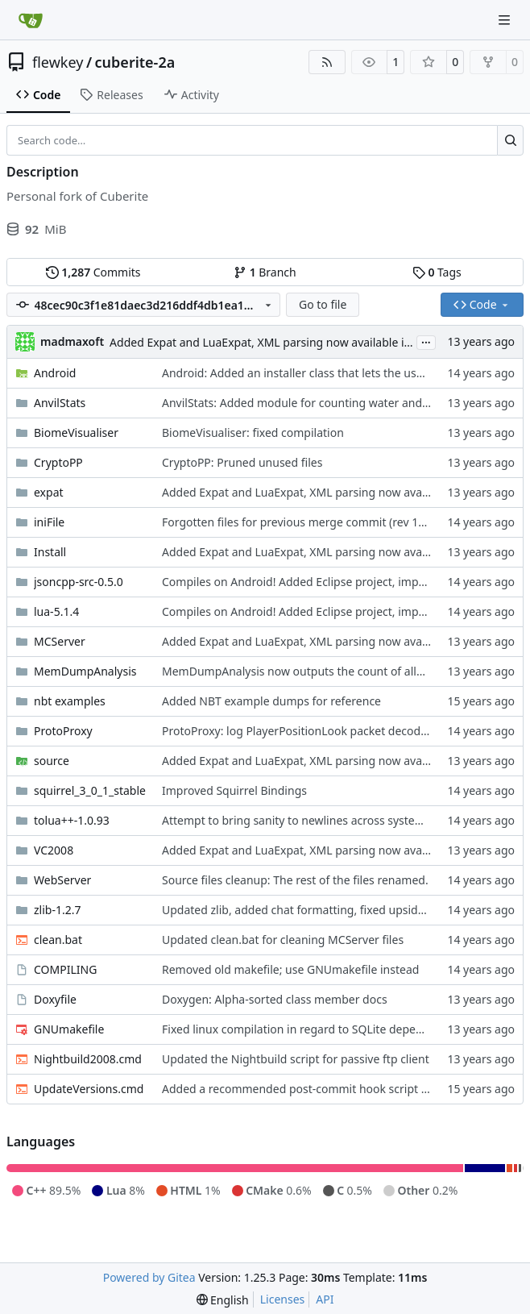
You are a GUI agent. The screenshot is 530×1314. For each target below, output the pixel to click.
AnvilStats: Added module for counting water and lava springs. (326, 402)
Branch (265, 272)
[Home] (30, 20)
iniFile (49, 522)
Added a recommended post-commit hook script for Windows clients (343, 1088)
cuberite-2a (135, 62)
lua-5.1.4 (56, 611)
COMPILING (65, 969)
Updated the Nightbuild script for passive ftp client (295, 1059)
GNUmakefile (69, 1029)
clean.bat (58, 939)
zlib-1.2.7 (57, 909)
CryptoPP (58, 462)
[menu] (223, 1300)
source (51, 760)
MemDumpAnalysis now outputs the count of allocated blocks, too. (339, 671)
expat (49, 492)
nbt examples (70, 701)
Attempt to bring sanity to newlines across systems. (297, 820)
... (426, 341)
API (324, 1299)
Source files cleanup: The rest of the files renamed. (295, 880)
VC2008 (53, 850)
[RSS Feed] (327, 62)
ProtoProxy (63, 730)
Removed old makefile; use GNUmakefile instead (290, 969)
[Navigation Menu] (506, 19)
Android (55, 372)
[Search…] (510, 140)
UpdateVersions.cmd (88, 1088)
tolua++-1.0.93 (72, 820)
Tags (437, 272)
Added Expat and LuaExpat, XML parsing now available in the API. (282, 342)
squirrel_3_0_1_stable (90, 790)
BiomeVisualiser (76, 432)
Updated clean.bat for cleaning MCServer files (283, 939)
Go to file (322, 304)
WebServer (62, 880)
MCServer (59, 641)
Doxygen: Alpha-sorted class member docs (274, 999)
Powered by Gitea (149, 1277)
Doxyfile (55, 999)
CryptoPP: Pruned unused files (242, 462)
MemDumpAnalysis (85, 671)
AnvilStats (59, 402)
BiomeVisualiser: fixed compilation (253, 432)
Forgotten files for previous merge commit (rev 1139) (301, 522)
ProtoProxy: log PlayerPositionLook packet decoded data (311, 730)
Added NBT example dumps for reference (271, 701)
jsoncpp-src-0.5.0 (78, 581)
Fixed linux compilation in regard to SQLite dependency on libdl (329, 1029)
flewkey (57, 62)
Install (50, 551)
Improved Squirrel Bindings (234, 790)
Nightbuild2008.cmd (88, 1059)
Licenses (282, 1299)
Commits (93, 272)
